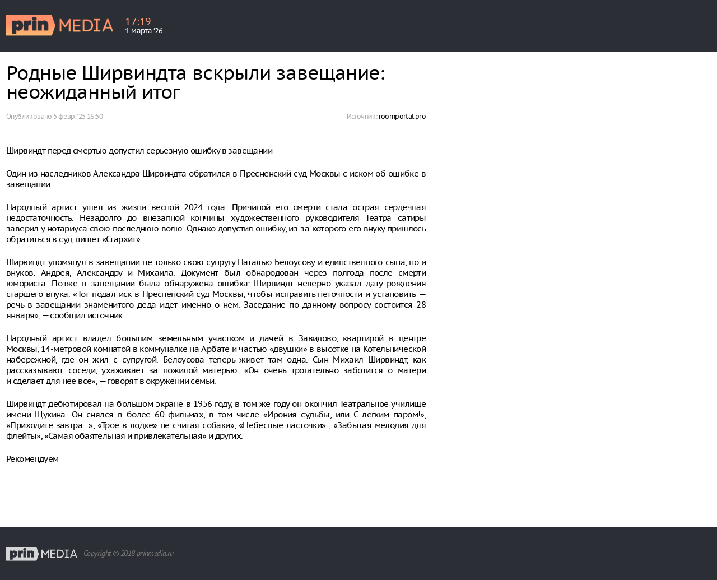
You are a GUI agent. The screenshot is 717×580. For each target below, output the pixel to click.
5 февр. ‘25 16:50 (78, 116)
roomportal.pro (402, 116)
